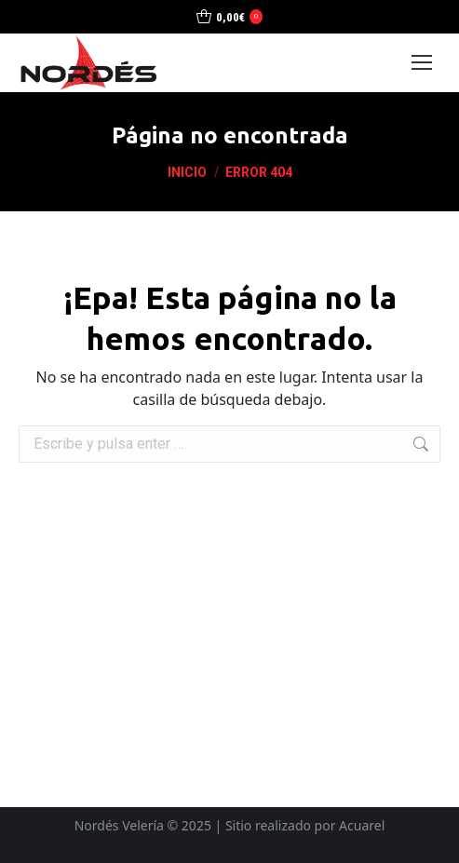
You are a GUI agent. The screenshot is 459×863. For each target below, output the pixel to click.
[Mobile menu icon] (421, 62)
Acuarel (362, 825)
